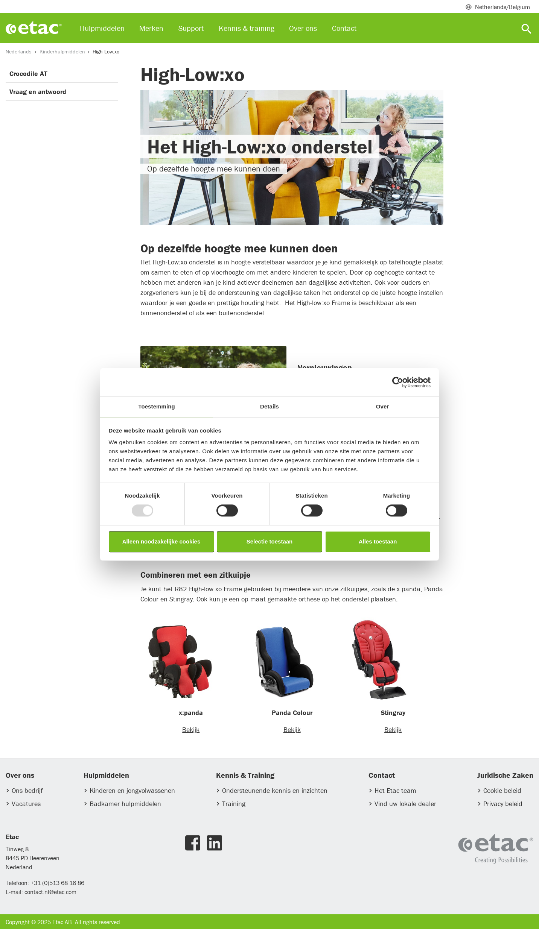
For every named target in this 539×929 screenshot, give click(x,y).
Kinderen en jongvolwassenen (132, 790)
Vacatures (26, 803)
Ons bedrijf (27, 790)
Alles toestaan (378, 541)
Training (233, 803)
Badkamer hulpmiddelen (125, 803)
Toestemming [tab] (156, 406)
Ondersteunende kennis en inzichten (274, 790)
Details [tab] (269, 406)
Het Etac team (395, 790)
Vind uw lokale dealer (405, 803)
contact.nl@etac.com (49, 892)
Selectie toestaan (270, 541)
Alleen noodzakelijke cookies (161, 541)
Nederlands (19, 51)
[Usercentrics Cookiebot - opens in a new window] (398, 382)
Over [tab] (382, 406)
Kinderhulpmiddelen (62, 51)
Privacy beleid (502, 803)
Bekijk (190, 729)
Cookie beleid (502, 790)
